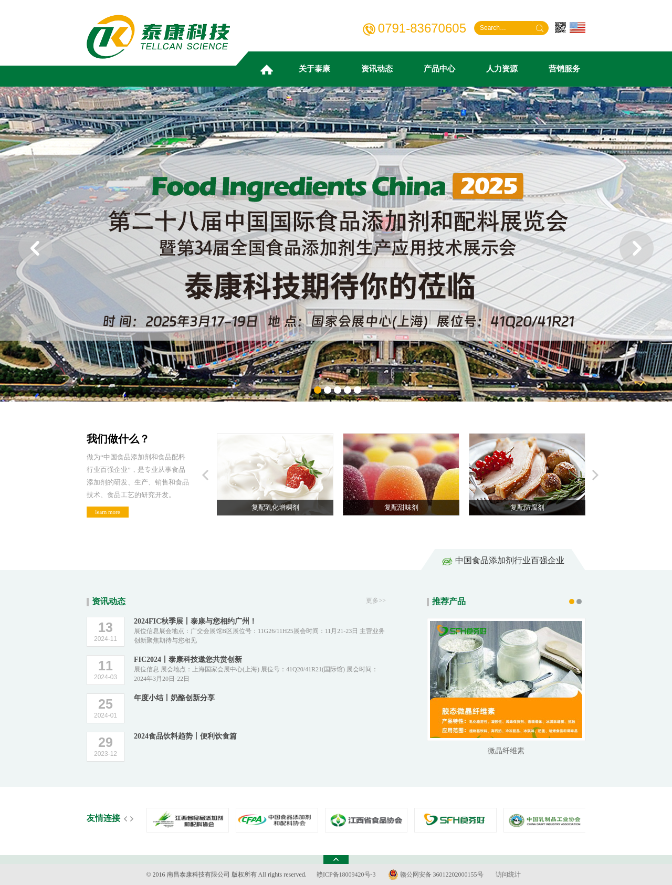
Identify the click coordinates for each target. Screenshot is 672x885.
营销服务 (564, 69)
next (637, 248)
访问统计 (508, 874)
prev (35, 248)
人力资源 (502, 69)
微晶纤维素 (506, 751)
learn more (107, 512)
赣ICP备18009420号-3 (346, 874)
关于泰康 (314, 69)
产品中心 (439, 69)
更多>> (376, 600)
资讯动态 (377, 69)
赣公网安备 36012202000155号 (436, 874)
